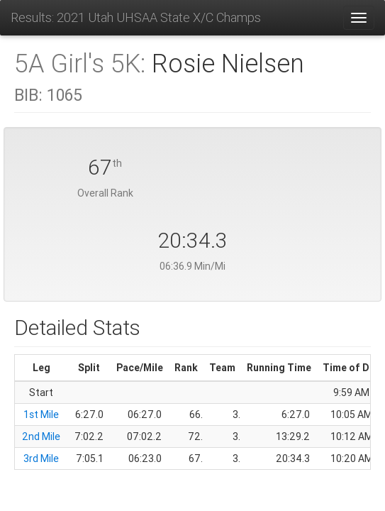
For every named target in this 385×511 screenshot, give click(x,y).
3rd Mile (41, 458)
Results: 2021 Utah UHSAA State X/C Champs (136, 17)
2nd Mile (41, 436)
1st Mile (41, 414)
